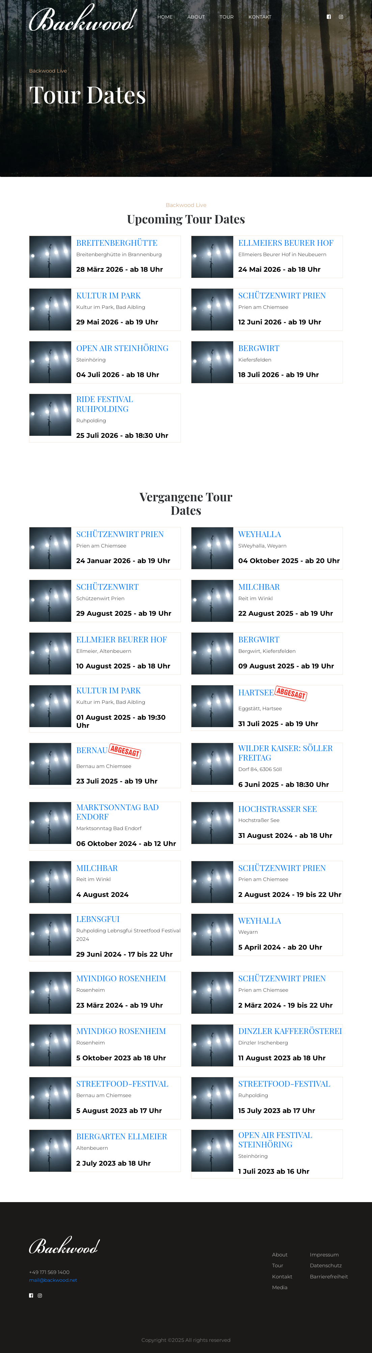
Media (280, 1287)
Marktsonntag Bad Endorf (117, 811)
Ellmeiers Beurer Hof (286, 242)
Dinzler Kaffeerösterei (290, 1030)
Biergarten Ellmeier (121, 1136)
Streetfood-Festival (122, 1083)
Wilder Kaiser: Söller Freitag (285, 752)
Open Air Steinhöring (122, 347)
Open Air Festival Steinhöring (275, 1139)
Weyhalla (259, 533)
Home (164, 17)
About (196, 17)
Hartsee (256, 692)
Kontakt (259, 17)
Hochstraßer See (277, 808)
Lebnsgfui (97, 918)
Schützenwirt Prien (282, 295)
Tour (227, 17)
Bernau (92, 749)
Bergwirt (259, 347)
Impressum (324, 1254)
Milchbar (259, 586)
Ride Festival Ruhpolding (104, 403)
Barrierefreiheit (329, 1276)
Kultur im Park (108, 295)
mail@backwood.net (53, 1280)
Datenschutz (326, 1265)
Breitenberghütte (116, 242)
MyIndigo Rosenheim (121, 978)
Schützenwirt (107, 586)
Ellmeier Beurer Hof (121, 639)
